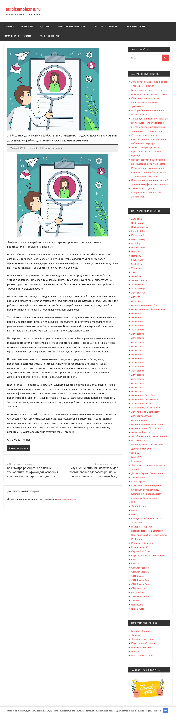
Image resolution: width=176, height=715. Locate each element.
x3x (133, 271)
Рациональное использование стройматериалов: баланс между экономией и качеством (149, 171)
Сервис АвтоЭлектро (142, 551)
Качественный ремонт (71, 26)
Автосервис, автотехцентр (145, 407)
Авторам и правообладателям (148, 308)
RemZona (136, 251)
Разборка (136, 538)
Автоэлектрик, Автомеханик (147, 423)
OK (165, 710)
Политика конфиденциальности (149, 534)
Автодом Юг (138, 292)
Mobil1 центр (138, 239)
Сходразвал (137, 592)
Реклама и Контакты (142, 542)
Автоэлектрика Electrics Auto (147, 427)
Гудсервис (136, 460)
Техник (135, 600)
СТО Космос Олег (141, 579)
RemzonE (136, 255)
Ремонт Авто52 (139, 547)
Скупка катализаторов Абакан (148, 555)
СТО (133, 559)
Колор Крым (138, 481)
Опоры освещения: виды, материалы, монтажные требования (145, 102)
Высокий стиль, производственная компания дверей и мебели (147, 444)
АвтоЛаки (136, 300)
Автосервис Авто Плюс (144, 395)
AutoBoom (137, 218)
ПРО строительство (106, 26)
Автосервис (137, 317)
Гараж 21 (136, 452)
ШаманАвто (137, 608)
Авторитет (137, 313)
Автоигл (135, 296)
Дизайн (45, 26)
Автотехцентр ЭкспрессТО (145, 411)
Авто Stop (136, 276)
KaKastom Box (138, 235)
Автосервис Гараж (141, 403)
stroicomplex (32, 147)
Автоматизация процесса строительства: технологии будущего (146, 151)
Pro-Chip (135, 243)
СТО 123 (135, 563)
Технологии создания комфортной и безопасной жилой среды (146, 192)
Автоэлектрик (139, 419)
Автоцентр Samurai (141, 415)
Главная (9, 26)
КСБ (133, 501)
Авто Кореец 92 (139, 280)
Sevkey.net (137, 259)
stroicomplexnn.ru (26, 9)
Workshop (136, 267)
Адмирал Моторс (140, 432)
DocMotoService (139, 226)
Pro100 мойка (139, 247)
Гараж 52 (136, 456)
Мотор (134, 514)
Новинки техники (138, 26)
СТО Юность (138, 588)
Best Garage (137, 222)
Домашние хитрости (17, 36)
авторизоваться (66, 498)
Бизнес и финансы (50, 36)
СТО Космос (137, 575)
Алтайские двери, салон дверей (149, 436)
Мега (134, 510)
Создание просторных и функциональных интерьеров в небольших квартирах (148, 139)
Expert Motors (138, 230)
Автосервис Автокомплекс (146, 399)
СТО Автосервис (140, 567)
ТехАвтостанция (140, 596)
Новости (27, 26)
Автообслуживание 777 (144, 304)
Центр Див (137, 604)
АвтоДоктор (138, 288)
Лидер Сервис (139, 505)
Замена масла (139, 477)
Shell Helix (136, 263)
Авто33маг (137, 284)
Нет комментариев (52, 147)
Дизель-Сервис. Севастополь (147, 473)
